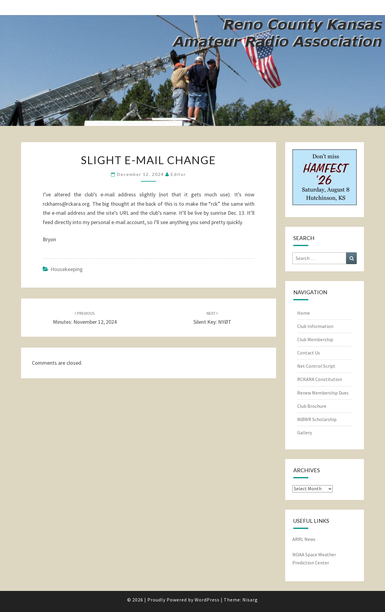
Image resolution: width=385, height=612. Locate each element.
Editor (178, 174)
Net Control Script (316, 366)
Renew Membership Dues (323, 393)
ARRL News (304, 539)
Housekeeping (67, 269)
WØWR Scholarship (317, 419)
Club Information (315, 326)
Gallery (304, 432)
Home (303, 313)
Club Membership (315, 339)
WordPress (207, 600)
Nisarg (250, 600)
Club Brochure (311, 406)
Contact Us (308, 353)
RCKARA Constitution (319, 379)
